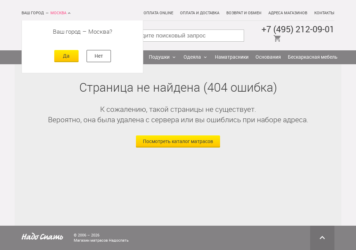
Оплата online (158, 13)
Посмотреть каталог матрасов (178, 141)
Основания (268, 57)
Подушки (159, 57)
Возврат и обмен (243, 13)
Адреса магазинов (287, 13)
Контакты (324, 13)
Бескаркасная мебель (313, 57)
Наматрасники (232, 57)
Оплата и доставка (199, 13)
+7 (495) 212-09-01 (297, 29)
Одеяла (192, 57)
